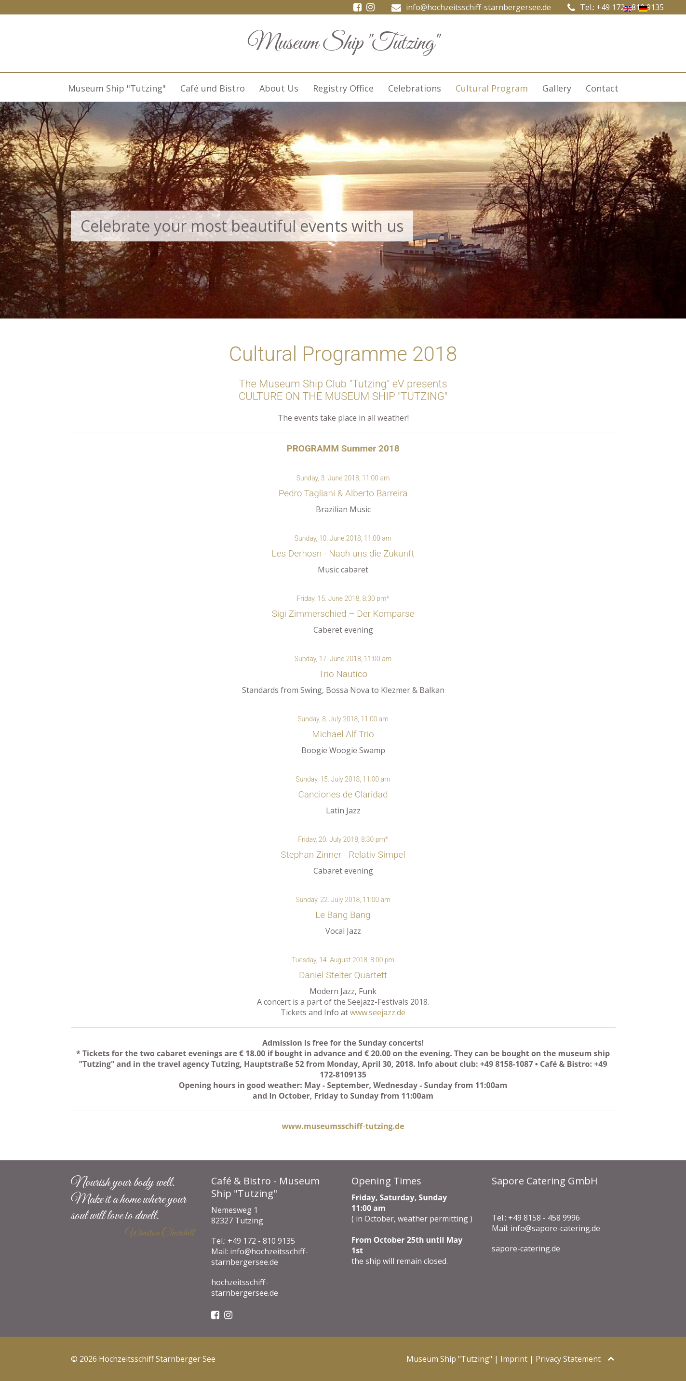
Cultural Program (492, 88)
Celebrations (414, 88)
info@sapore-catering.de (555, 1228)
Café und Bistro (212, 88)
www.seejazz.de (377, 1012)
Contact (602, 88)
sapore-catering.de (526, 1248)
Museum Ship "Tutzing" (117, 88)
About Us (278, 88)
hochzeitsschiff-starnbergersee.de (244, 1287)
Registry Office (343, 88)
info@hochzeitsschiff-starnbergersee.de (478, 7)
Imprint (513, 1359)
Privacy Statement (568, 1359)
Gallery (556, 88)
